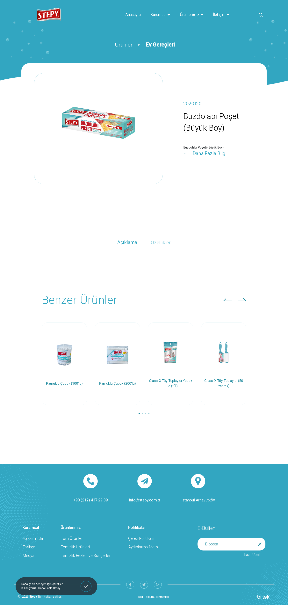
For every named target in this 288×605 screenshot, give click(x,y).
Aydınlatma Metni (143, 547)
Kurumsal (160, 14)
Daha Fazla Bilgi (210, 153)
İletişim (221, 14)
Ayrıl (257, 555)
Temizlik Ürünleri (75, 547)
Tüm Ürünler (72, 538)
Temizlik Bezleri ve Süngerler (86, 555)
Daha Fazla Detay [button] (49, 588)
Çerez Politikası (141, 538)
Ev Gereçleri (160, 44)
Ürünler (124, 44)
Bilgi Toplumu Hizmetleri (153, 597)
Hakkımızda (33, 538)
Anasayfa (133, 14)
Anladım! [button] (86, 583)
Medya (28, 555)
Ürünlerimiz (191, 14)
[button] (227, 299)
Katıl (247, 555)
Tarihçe (29, 547)
